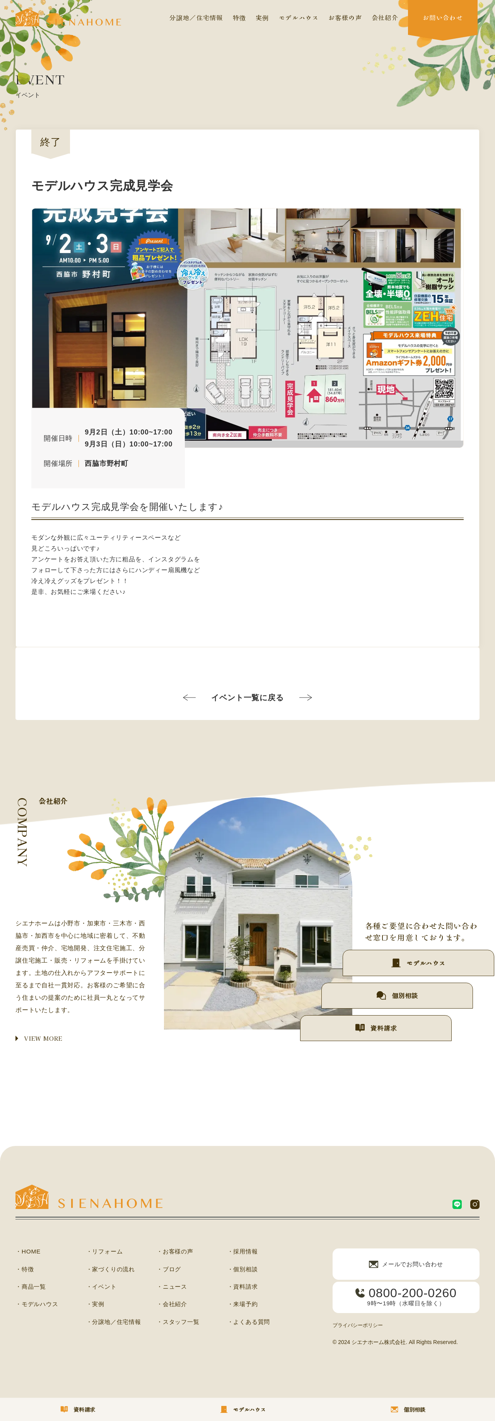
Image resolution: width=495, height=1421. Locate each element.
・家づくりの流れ (112, 1270)
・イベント (102, 1288)
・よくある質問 (250, 1323)
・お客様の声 (176, 1252)
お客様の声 (345, 17)
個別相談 (390, 987)
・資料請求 (243, 1288)
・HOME (28, 1252)
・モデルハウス (38, 1306)
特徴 (239, 17)
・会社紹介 (173, 1306)
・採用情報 (243, 1252)
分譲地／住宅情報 (196, 17)
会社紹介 (385, 17)
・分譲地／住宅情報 (115, 1323)
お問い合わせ (443, 17)
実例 (262, 17)
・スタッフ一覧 (179, 1323)
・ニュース (173, 1288)
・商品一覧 (31, 1288)
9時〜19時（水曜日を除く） (406, 1302)
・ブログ (170, 1270)
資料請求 (359, 1025)
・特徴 (25, 1270)
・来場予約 (243, 1306)
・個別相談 (243, 1270)
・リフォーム (105, 1252)
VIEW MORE (44, 1039)
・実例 (96, 1306)
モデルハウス (299, 17)
